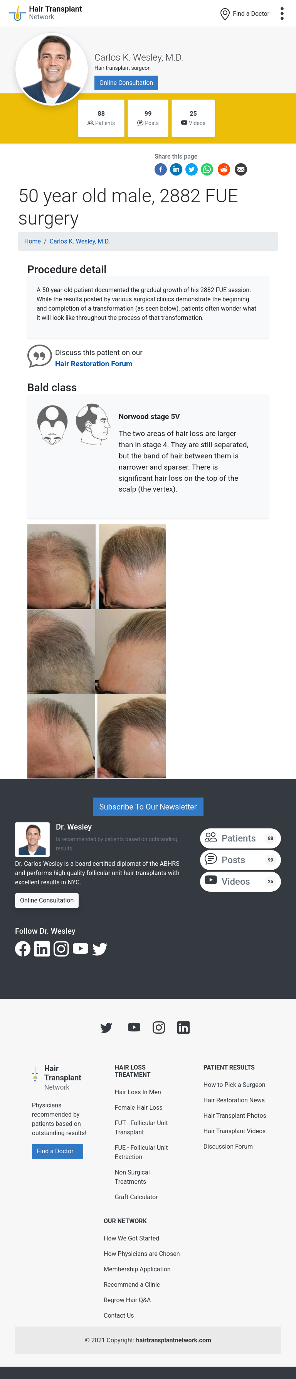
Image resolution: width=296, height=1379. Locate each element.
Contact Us (119, 1315)
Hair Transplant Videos (235, 1131)
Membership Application (137, 1269)
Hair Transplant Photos (235, 1115)
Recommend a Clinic (132, 1284)
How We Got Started (131, 1238)
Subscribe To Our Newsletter (148, 806)
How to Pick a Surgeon (235, 1084)
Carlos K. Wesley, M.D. (138, 57)
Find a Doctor (244, 14)
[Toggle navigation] (282, 13)
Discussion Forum (228, 1146)
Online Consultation (126, 82)
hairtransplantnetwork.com (173, 1340)
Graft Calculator (136, 1197)
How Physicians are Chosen (142, 1253)
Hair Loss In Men (138, 1092)
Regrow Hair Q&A (127, 1300)
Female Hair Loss (139, 1107)
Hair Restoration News (234, 1100)
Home (32, 241)
